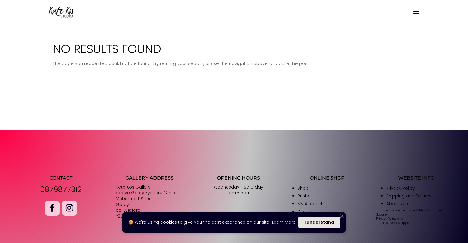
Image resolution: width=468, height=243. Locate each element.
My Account (310, 204)
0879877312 (61, 189)
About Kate (398, 204)
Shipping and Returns (409, 196)
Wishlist (305, 211)
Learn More (283, 222)
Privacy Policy (400, 188)
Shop (303, 188)
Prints (303, 196)
